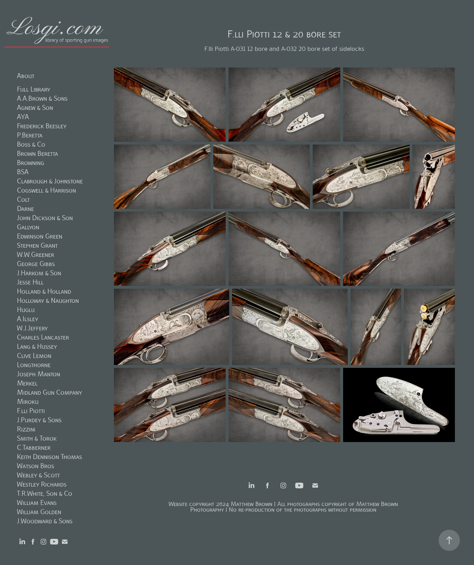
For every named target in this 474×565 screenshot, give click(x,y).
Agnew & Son (35, 108)
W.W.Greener (35, 255)
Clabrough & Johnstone (50, 181)
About (25, 76)
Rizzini (26, 429)
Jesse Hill (30, 282)
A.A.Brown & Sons (42, 98)
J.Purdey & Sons (39, 420)
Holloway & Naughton (48, 300)
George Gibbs (36, 264)
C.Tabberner (34, 447)
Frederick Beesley (42, 126)
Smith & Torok (37, 438)
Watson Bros (35, 466)
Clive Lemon (34, 356)
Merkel (27, 383)
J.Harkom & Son (39, 273)
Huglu (26, 310)
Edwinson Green (39, 236)
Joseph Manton (38, 374)
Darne (25, 209)
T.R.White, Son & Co (44, 493)
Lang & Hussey (37, 346)
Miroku (28, 402)
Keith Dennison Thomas (49, 457)
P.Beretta (29, 135)
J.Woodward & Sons (45, 521)
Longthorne (34, 365)
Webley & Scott (38, 475)
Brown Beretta (37, 153)
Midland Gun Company (49, 392)
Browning (30, 163)
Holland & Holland (44, 291)
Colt (23, 199)
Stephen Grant (37, 245)
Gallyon (28, 227)
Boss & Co (31, 144)
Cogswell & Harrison (46, 190)
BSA (23, 172)
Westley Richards (42, 484)
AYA (23, 117)
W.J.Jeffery (32, 328)
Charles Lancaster (43, 337)
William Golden (39, 512)
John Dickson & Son (45, 218)
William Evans (37, 503)
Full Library (33, 89)
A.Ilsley (27, 319)
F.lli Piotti (31, 411)
